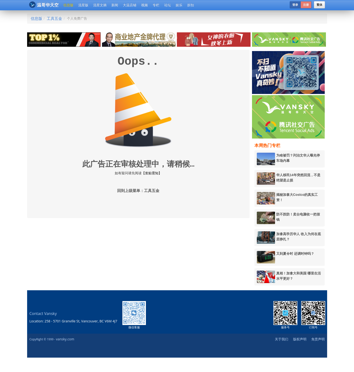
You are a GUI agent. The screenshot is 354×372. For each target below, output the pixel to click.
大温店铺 (129, 5)
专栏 (156, 5)
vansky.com (65, 339)
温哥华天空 (44, 4)
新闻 (114, 5)
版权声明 (299, 339)
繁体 (319, 4)
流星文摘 (100, 5)
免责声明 (318, 339)
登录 (295, 4)
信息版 (68, 5)
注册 (306, 4)
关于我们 (281, 339)
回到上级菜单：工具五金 (138, 191)
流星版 (83, 5)
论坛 (167, 5)
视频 (144, 5)
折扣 (190, 5)
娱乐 (179, 5)
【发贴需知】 (152, 173)
